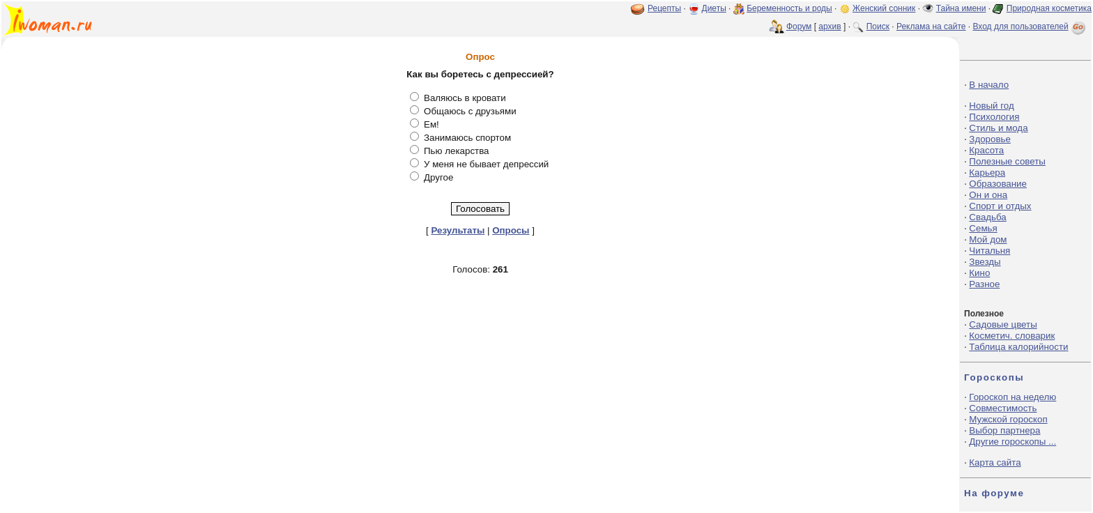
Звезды (984, 261)
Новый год (991, 105)
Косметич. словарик (1012, 335)
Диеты (714, 8)
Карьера (987, 172)
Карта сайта (995, 462)
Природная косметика (1049, 8)
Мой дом (988, 239)
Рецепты (664, 8)
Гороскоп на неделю (1012, 397)
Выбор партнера (1004, 430)
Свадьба (987, 217)
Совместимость (1003, 408)
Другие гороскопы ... (1012, 441)
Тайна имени (961, 8)
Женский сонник (884, 8)
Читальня (989, 250)
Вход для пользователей (1030, 26)
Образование (998, 183)
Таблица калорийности (1018, 347)
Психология (994, 117)
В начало (989, 84)
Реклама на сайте (931, 26)
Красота (986, 150)
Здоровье (990, 139)
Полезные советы (1007, 161)
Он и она (988, 195)
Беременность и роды (789, 8)
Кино (979, 273)
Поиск (877, 26)
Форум (798, 26)
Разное (984, 284)
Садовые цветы (1003, 324)
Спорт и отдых (1000, 206)
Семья (983, 228)
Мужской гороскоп (1008, 419)
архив (829, 26)
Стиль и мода (998, 128)
